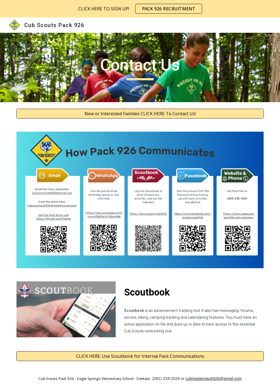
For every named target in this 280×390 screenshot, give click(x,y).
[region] (140, 8)
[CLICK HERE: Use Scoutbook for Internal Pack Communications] (140, 356)
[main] (140, 67)
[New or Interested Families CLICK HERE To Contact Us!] (140, 113)
